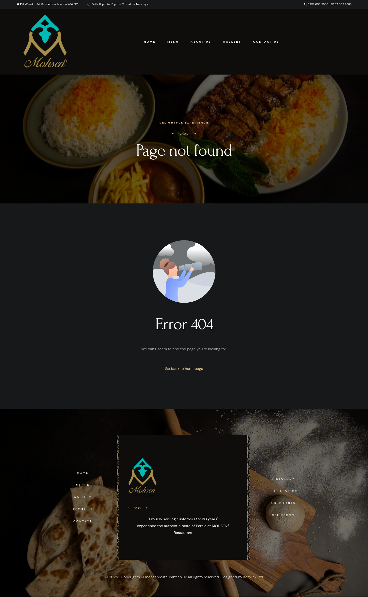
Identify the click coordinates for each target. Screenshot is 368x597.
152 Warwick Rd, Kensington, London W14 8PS (49, 4)
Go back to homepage (184, 368)
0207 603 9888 (317, 4)
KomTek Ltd (253, 576)
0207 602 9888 (341, 4)
